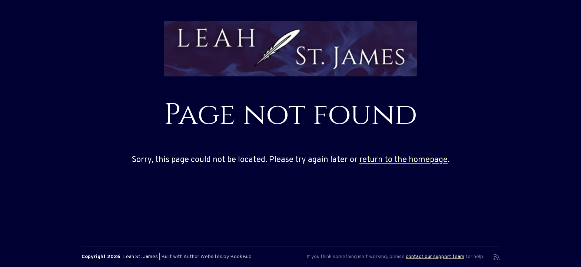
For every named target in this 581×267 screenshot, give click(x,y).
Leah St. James (140, 257)
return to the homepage (403, 160)
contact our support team (435, 257)
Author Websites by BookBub (217, 257)
